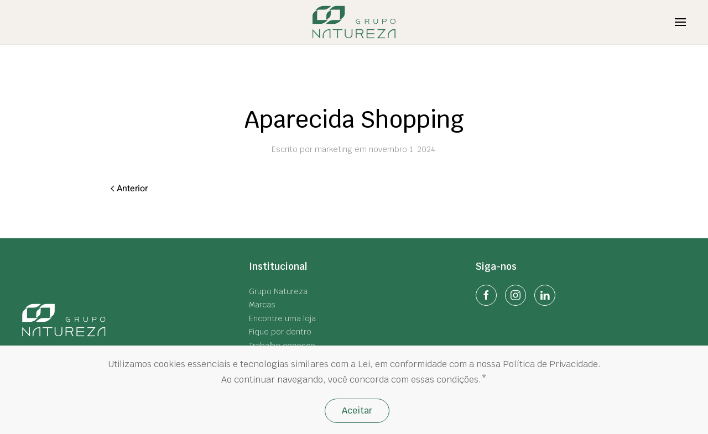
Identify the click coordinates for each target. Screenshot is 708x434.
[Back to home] (354, 22)
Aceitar (357, 410)
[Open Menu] (680, 22)
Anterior (129, 188)
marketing (333, 149)
